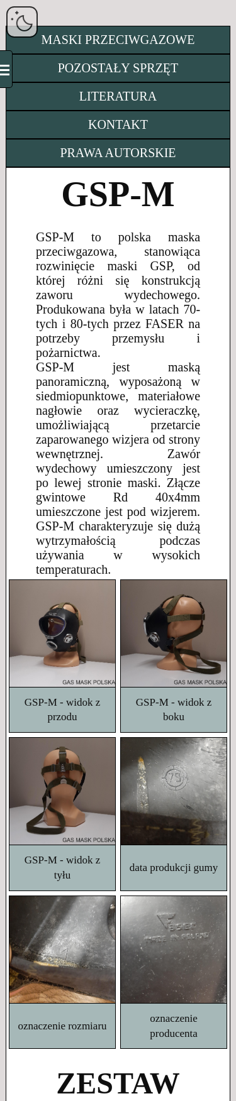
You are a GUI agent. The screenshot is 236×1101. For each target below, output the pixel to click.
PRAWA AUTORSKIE (118, 153)
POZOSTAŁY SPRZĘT (118, 68)
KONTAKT (118, 124)
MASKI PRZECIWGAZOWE (118, 40)
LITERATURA (118, 96)
